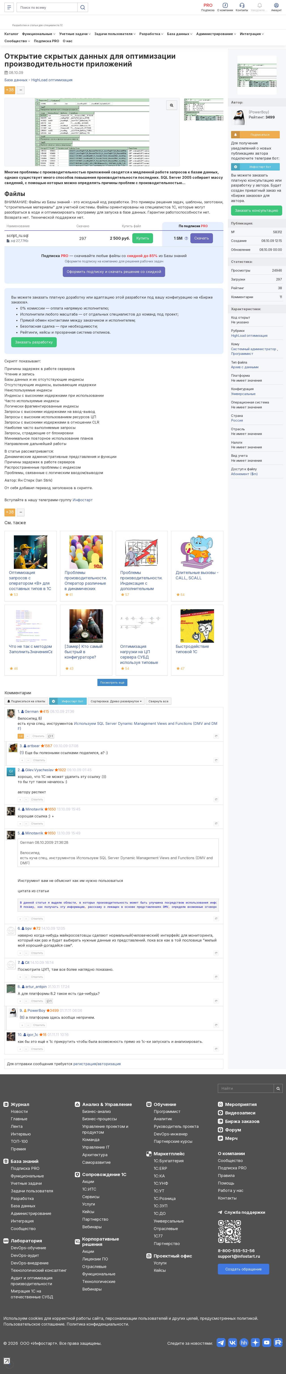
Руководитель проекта (176, 1126)
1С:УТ (159, 1191)
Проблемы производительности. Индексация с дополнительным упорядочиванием (141, 583)
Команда (90, 1139)
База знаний (24, 1161)
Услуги (88, 1204)
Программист (242, 353)
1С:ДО (160, 1213)
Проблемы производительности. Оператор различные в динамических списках (86, 583)
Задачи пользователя (32, 1191)
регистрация (84, 1064)
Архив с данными (245, 367)
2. (19, 770)
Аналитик (163, 1118)
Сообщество (23, 1228)
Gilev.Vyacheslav (39, 770)
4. (19, 809)
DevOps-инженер (171, 1134)
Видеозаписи (240, 1113)
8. (19, 986)
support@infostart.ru (239, 1256)
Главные (19, 1118)
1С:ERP (160, 1168)
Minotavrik (34, 809)
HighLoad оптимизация (249, 335)
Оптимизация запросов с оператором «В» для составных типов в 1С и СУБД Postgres (30, 583)
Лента (17, 1126)
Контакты (227, 1198)
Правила (226, 1175)
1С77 (158, 1236)
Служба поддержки (244, 1212)
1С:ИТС (89, 1189)
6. (19, 928)
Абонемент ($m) (244, 474)
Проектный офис (173, 1256)
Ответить (38, 736)
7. (19, 962)
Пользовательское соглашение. (34, 1324)
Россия (237, 420)
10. (20, 1034)
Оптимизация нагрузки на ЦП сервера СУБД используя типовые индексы (139, 657)
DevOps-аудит (25, 1255)
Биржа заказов (242, 1121)
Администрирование (31, 1213)
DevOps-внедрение (29, 1263)
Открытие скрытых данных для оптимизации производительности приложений (90, 60)
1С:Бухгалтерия (169, 1160)
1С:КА (159, 1176)
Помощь (226, 1183)
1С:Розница (165, 1198)
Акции (88, 1181)
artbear (33, 746)
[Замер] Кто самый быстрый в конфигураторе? (83, 651)
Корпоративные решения (100, 1241)
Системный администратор (254, 349)
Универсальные (243, 394)
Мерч (231, 1138)
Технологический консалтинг (39, 1270)
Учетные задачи (26, 1183)
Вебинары (92, 1226)
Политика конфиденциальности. (98, 1324)
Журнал (20, 1104)
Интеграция (22, 1221)
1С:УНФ (161, 1183)
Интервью (21, 1134)
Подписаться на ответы (26, 701)
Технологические (98, 1281)
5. (19, 833)
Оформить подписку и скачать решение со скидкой (114, 271)
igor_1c (32, 1034)
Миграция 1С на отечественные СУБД (32, 1294)
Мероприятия (241, 1104)
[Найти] (278, 1088)
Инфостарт (83, 500)
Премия (18, 1149)
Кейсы (88, 1211)
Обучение (165, 1104)
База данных (23, 1206)
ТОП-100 (19, 1141)
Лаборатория (26, 1240)
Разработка (22, 1198)
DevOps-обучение (28, 1247)
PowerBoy (36, 1010)
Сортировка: (116, 701)
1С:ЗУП (161, 1206)
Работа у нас (230, 1190)
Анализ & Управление (107, 1104)
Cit (27, 962)
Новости (19, 1111)
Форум (233, 1130)
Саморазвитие (96, 1162)
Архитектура (94, 1154)
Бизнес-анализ (96, 1111)
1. (19, 711)
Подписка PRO (25, 1168)
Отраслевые (94, 1266)
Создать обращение (243, 1269)
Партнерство (95, 1219)
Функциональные (27, 1176)
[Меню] (9, 7)
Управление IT (96, 1147)
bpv (28, 928)
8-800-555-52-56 (236, 1250)
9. (21, 1010)
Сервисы (90, 1196)
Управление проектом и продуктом (105, 1129)
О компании (231, 1153)
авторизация (109, 1064)
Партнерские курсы (173, 1141)
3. (21, 746)
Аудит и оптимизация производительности (32, 1281)
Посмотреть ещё (112, 682)
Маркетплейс (169, 1153)
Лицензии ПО (95, 1259)
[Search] (250, 1088)
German (31, 711)
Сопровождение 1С (104, 1174)
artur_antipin (36, 986)
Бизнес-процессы (99, 1118)
